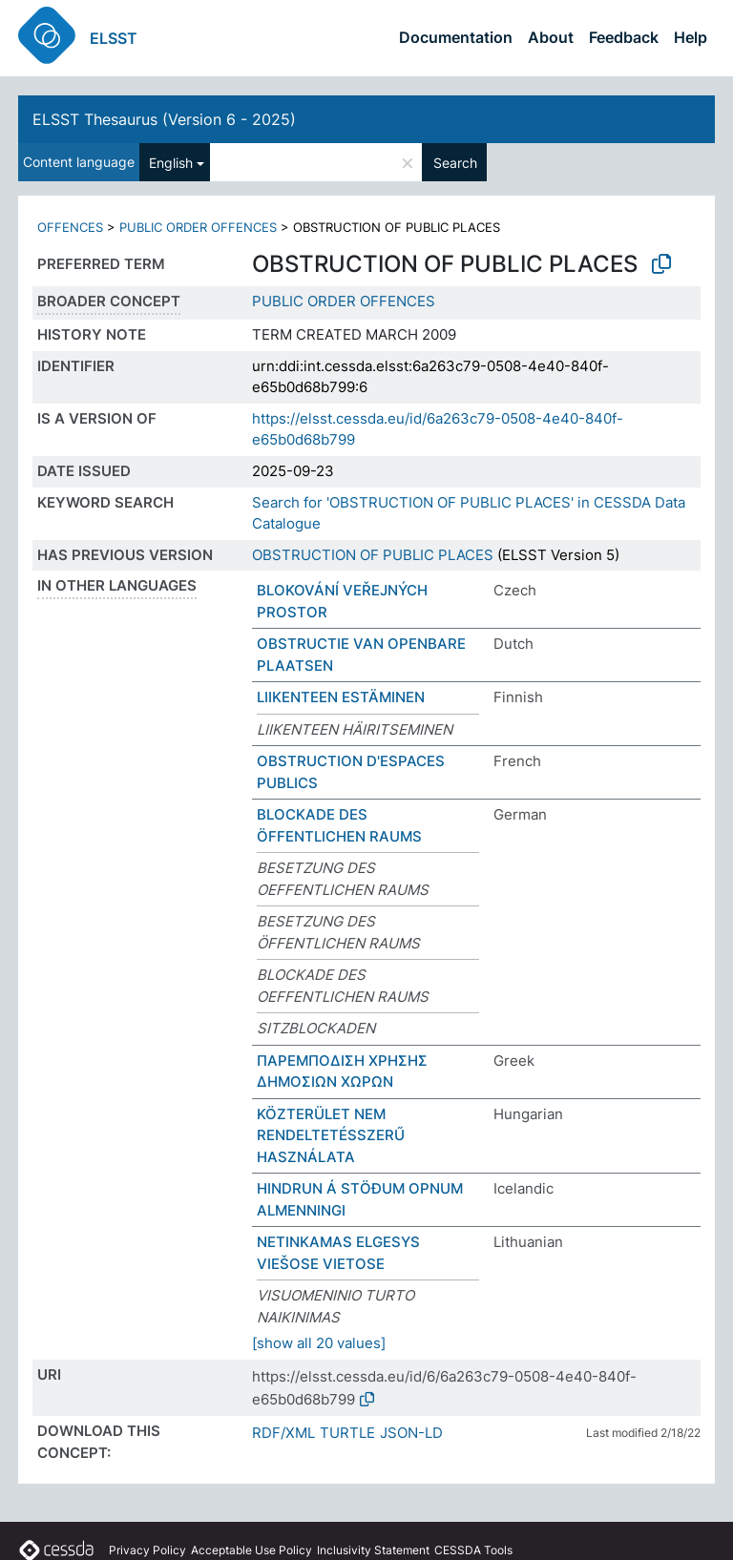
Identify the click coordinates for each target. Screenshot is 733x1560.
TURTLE (347, 1433)
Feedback (624, 37)
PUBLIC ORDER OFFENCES (198, 227)
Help (690, 37)
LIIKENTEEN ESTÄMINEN (341, 697)
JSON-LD (411, 1433)
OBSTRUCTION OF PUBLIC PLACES (372, 555)
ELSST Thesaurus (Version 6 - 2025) (164, 119)
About (551, 37)
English (171, 163)
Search (455, 163)
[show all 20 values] (319, 1343)
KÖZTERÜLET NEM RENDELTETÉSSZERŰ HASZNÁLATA (331, 1135)
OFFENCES (70, 227)
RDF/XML (283, 1433)
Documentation (456, 37)
